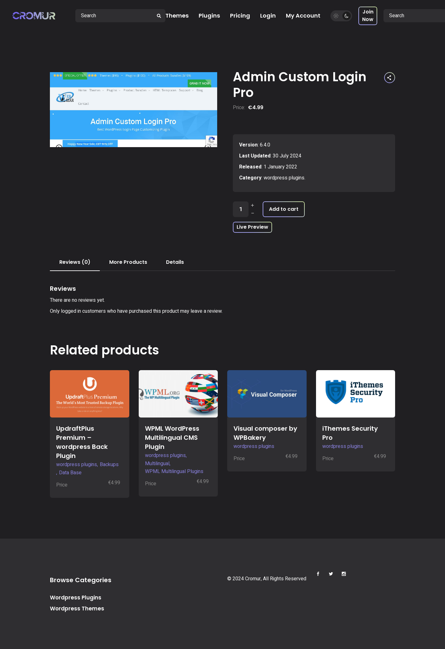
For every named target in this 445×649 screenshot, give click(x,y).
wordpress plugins (284, 178)
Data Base (70, 472)
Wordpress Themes (77, 608)
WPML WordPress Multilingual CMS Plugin (172, 437)
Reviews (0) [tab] (74, 262)
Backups (109, 464)
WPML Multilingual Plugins (174, 471)
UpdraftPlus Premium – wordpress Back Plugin (82, 442)
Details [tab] (175, 262)
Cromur (253, 579)
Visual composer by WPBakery (265, 433)
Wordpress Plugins (75, 597)
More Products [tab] (128, 262)
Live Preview (252, 227)
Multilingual (157, 463)
